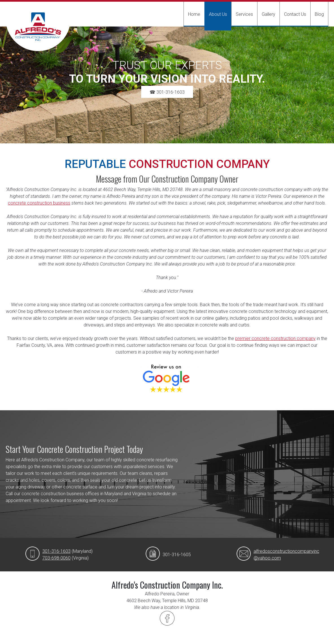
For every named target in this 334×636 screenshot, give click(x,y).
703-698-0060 (56, 558)
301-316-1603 (56, 551)
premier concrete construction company (275, 338)
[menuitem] (194, 14)
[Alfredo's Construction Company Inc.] (38, 31)
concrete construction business (39, 203)
